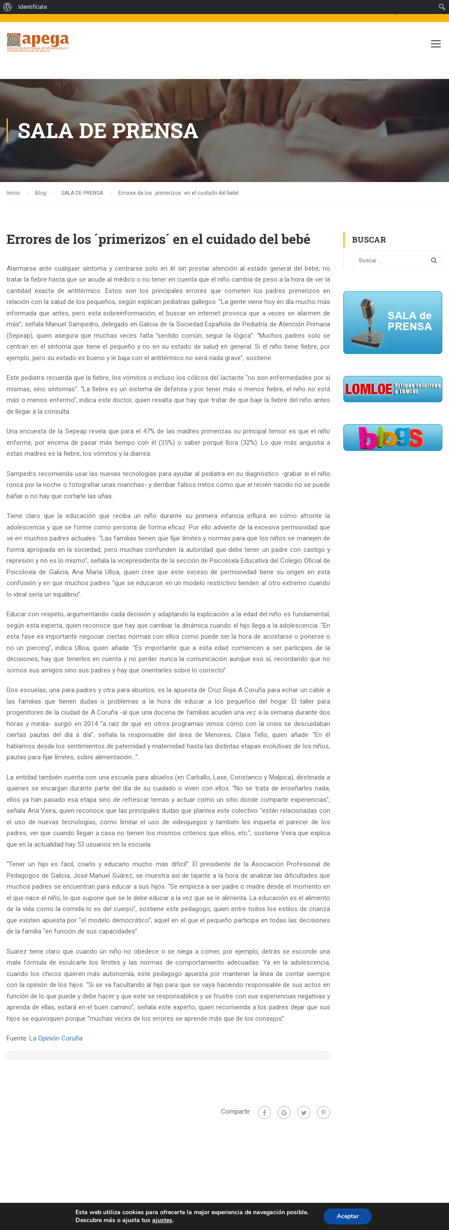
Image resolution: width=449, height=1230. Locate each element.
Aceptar (348, 1216)
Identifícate (32, 7)
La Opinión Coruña (55, 1038)
